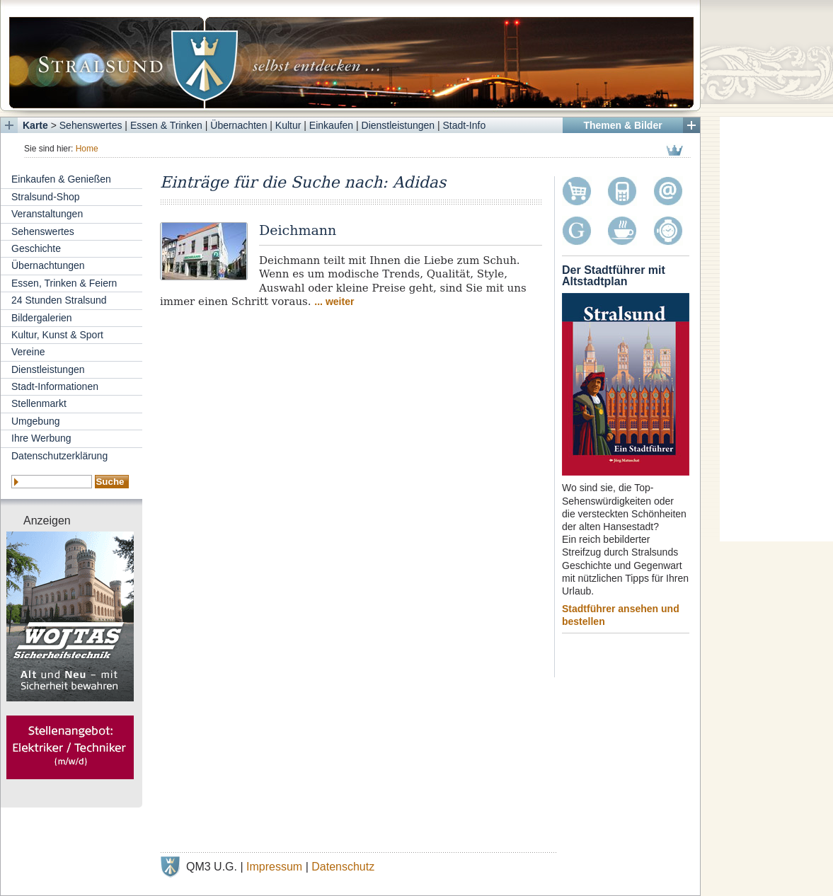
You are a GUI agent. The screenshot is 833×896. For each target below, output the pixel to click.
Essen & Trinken (166, 125)
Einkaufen (331, 125)
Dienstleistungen (398, 125)
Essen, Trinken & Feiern (64, 283)
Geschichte (36, 248)
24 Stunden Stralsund (59, 300)
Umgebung (35, 421)
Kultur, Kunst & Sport (57, 334)
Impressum (274, 867)
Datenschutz (342, 867)
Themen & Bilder (622, 125)
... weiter (334, 301)
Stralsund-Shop (45, 196)
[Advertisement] (776, 329)
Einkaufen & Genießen (61, 179)
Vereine (28, 351)
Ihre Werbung (41, 438)
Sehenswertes (90, 125)
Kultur (288, 125)
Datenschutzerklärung (59, 455)
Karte (35, 125)
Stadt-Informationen (54, 386)
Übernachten (238, 125)
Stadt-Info (464, 125)
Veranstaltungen (47, 213)
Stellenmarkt (39, 403)
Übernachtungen (48, 265)
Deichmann (297, 230)
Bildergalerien (41, 317)
